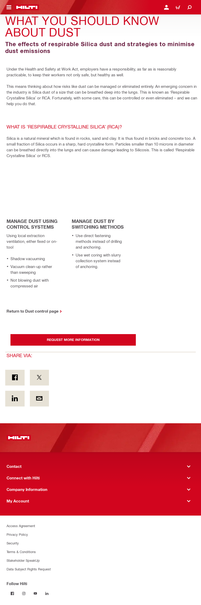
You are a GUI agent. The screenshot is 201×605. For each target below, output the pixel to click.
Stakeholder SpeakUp (23, 560)
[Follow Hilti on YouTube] (35, 593)
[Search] (189, 7)
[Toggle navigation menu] (9, 7)
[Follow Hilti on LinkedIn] (47, 593)
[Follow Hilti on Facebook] (12, 593)
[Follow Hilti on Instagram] (24, 593)
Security (13, 543)
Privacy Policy (17, 534)
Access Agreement (21, 526)
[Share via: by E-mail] (39, 398)
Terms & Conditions (21, 552)
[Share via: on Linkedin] (15, 398)
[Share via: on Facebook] (15, 378)
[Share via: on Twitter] (39, 378)
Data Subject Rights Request (29, 569)
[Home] (27, 7)
